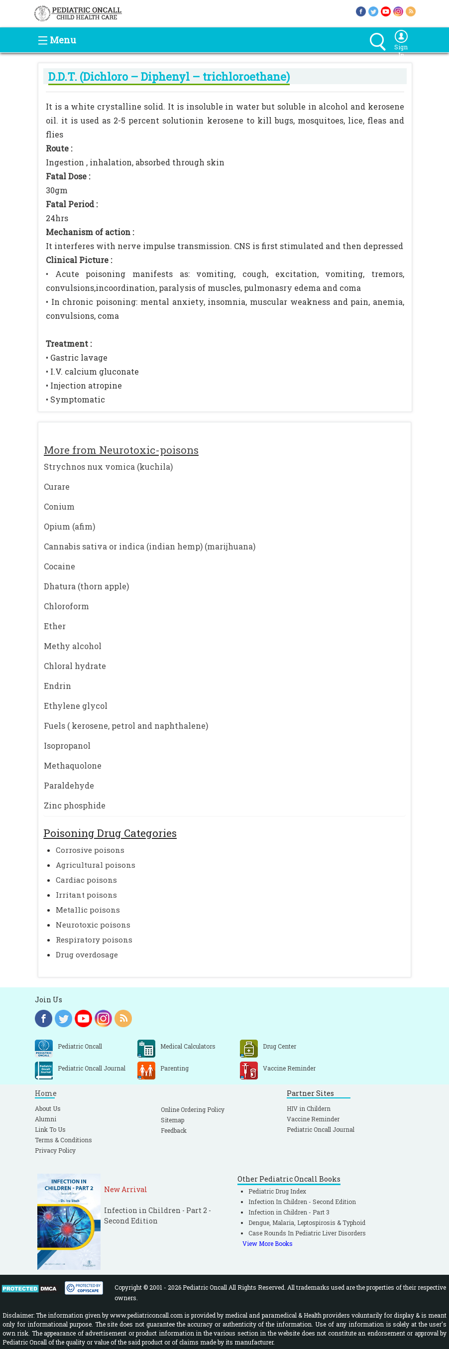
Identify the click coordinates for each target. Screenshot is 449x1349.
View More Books (267, 1243)
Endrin (57, 685)
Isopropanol (67, 745)
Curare (57, 486)
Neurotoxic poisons (93, 925)
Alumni (45, 1119)
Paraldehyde (69, 785)
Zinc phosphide (75, 805)
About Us (48, 1108)
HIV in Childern (309, 1108)
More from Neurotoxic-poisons (121, 450)
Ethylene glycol (76, 705)
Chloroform (66, 606)
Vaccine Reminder (313, 1119)
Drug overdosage (87, 954)
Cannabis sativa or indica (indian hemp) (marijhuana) (149, 546)
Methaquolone (73, 765)
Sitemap (172, 1120)
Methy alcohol (73, 646)
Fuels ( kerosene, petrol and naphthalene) (126, 725)
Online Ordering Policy (192, 1109)
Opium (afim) (69, 526)
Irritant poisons (86, 895)
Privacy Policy (55, 1150)
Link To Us (50, 1129)
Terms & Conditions (63, 1140)
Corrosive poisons (90, 850)
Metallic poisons (88, 910)
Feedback (174, 1130)
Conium (59, 506)
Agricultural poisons (95, 865)
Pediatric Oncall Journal (320, 1129)
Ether (55, 626)
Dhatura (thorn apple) (86, 586)
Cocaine (59, 566)
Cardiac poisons (86, 880)
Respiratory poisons (94, 939)
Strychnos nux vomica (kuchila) (108, 466)
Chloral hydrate (75, 666)
